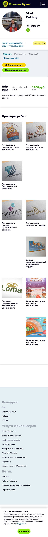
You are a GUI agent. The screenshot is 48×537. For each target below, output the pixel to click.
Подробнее (21, 524)
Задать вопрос (14, 65)
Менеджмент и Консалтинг (14, 457)
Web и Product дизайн (12, 45)
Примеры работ (11, 58)
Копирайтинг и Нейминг (12, 448)
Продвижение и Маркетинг (14, 466)
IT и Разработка (8, 431)
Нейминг (6, 416)
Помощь (5, 476)
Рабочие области (9, 481)
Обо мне (7, 54)
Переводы (6, 461)
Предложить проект (15, 70)
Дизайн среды (8, 444)
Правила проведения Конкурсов (16, 485)
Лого (4, 407)
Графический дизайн (12, 43)
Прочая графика (9, 412)
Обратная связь (9, 489)
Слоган (5, 420)
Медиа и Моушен (9, 453)
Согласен (24, 531)
